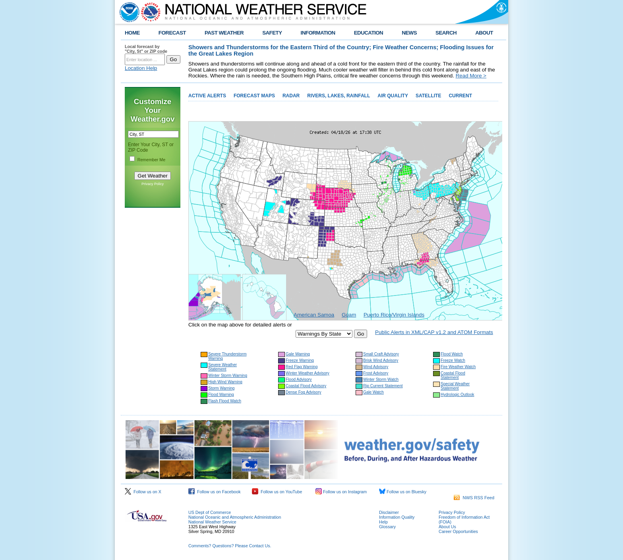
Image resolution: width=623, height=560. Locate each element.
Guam (349, 315)
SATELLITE (428, 95)
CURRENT (460, 95)
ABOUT (484, 33)
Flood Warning (221, 394)
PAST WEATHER (224, 33)
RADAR (291, 95)
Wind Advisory (375, 367)
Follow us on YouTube (277, 491)
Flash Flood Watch (224, 401)
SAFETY (272, 33)
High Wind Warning (225, 382)
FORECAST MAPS (254, 95)
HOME (132, 33)
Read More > (471, 76)
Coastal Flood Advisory (306, 386)
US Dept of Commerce (209, 512)
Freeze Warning (300, 360)
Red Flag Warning (301, 367)
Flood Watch (452, 354)
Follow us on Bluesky (402, 491)
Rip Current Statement (383, 386)
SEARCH (446, 33)
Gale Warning (298, 354)
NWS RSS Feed (474, 497)
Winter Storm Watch (381, 379)
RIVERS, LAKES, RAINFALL (338, 95)
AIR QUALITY (392, 95)
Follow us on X (143, 491)
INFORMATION (318, 33)
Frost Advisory (375, 373)
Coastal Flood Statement (453, 375)
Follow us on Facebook (214, 491)
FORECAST (172, 33)
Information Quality (396, 517)
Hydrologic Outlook (457, 394)
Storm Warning (221, 388)
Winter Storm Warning (227, 375)
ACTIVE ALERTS (207, 95)
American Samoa (314, 315)
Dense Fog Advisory (303, 392)
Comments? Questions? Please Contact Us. (229, 545)
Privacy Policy (152, 184)
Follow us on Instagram (341, 491)
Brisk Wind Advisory (380, 360)
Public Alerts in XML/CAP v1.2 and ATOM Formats (434, 332)
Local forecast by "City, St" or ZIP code (146, 49)
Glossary (387, 526)
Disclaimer (389, 512)
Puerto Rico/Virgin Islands (394, 315)
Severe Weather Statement (222, 367)
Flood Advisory (299, 379)
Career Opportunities (458, 531)
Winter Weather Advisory (307, 373)
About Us (447, 526)
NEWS (409, 33)
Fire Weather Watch (458, 367)
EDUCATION (368, 33)
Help (383, 521)
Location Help (141, 68)
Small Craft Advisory (381, 354)
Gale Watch (373, 392)
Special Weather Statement (455, 386)
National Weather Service (212, 521)
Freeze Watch (453, 360)
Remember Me (151, 159)
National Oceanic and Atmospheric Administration (234, 517)
